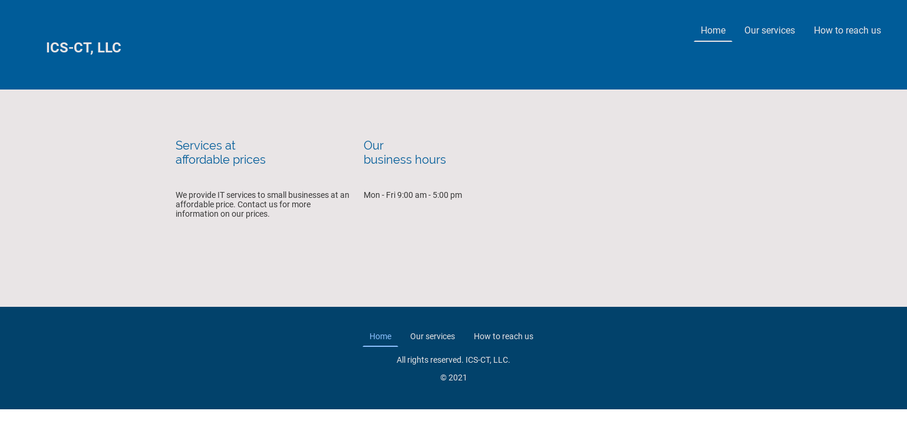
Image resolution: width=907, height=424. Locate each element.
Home (713, 30)
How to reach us (847, 30)
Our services (769, 30)
